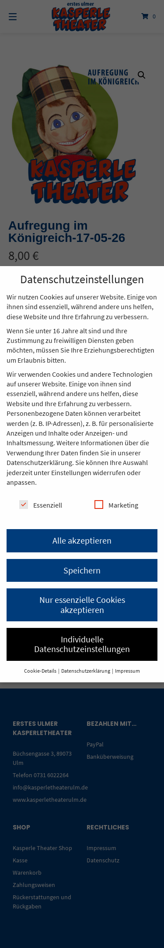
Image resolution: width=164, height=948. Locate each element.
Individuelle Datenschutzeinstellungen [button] (82, 644)
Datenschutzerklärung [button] (86, 670)
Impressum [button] (127, 670)
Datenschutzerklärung (39, 462)
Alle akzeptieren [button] (82, 540)
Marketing (116, 504)
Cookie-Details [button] (40, 670)
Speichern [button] (82, 570)
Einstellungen (71, 472)
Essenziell (40, 504)
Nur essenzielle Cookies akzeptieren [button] (82, 604)
